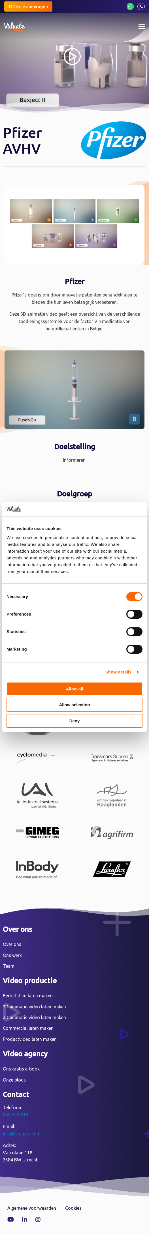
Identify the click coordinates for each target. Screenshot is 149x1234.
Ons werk (12, 955)
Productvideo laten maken (30, 1039)
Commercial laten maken (28, 1028)
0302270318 (15, 1114)
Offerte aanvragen (28, 6)
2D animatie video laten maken (34, 1017)
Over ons (12, 944)
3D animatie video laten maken (34, 1006)
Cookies (73, 1208)
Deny (74, 720)
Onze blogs (14, 1079)
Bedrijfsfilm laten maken (28, 995)
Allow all (74, 688)
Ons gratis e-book (21, 1068)
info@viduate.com (22, 1133)
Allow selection (74, 704)
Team (8, 966)
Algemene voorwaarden (31, 1208)
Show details (118, 672)
